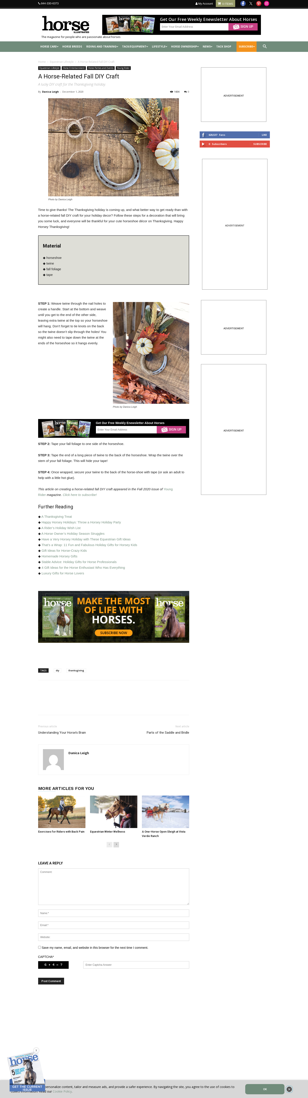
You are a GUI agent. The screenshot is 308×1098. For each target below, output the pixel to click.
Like (264, 134)
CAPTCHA (46, 957)
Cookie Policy (62, 1091)
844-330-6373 (50, 3)
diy (57, 670)
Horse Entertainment (74, 68)
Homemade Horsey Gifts (59, 556)
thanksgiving (76, 670)
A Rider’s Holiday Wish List (61, 528)
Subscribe (260, 144)
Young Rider (123, 68)
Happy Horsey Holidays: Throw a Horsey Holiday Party (81, 522)
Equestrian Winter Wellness (107, 831)
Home (42, 62)
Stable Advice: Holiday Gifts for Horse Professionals (79, 562)
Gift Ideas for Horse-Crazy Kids (64, 550)
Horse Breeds (72, 46)
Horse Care (49, 46)
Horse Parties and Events (100, 68)
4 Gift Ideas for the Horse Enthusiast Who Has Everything (83, 567)
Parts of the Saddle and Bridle (168, 733)
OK (265, 1089)
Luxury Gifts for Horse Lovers (63, 573)
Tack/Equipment (135, 46)
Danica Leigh (50, 91)
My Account (204, 3)
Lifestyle (159, 46)
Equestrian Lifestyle (62, 62)
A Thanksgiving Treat (56, 516)
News (208, 46)
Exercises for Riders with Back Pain (61, 831)
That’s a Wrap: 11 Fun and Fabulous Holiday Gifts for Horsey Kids (89, 545)
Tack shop (223, 46)
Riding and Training (102, 46)
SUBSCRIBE (247, 46)
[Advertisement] (113, 1034)
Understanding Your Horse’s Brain (62, 733)
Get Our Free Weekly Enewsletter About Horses (208, 19)
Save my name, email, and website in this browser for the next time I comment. (95, 947)
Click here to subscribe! (80, 495)
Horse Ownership (185, 46)
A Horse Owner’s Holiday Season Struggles (73, 533)
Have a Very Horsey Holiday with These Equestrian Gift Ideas (86, 539)
